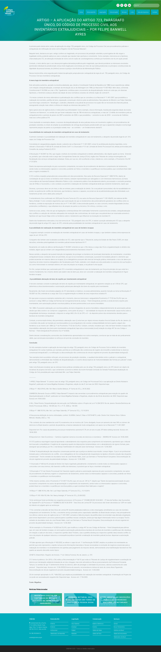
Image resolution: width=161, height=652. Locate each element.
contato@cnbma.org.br (35, 637)
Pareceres (74, 633)
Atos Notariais (75, 623)
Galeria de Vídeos (97, 630)
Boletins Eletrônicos (98, 623)
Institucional (53, 630)
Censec (116, 623)
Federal (73, 630)
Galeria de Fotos (97, 633)
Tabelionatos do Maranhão (57, 633)
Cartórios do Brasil (119, 630)
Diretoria (52, 623)
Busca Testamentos (119, 627)
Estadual (74, 627)
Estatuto (52, 627)
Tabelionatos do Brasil (120, 637)
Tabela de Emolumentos (120, 633)
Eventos (95, 627)
